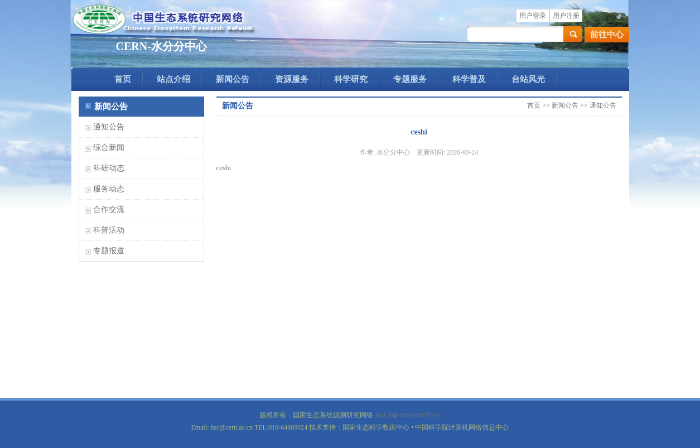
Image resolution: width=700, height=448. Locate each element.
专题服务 (410, 79)
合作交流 (108, 209)
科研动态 (108, 168)
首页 (122, 79)
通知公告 (108, 127)
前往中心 (607, 34)
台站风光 (528, 79)
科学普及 (469, 79)
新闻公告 (232, 79)
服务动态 (108, 189)
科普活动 (108, 230)
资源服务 (291, 79)
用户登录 (532, 16)
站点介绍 (173, 79)
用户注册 (566, 16)
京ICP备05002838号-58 (408, 415)
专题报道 (108, 251)
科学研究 (351, 79)
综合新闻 (108, 147)
